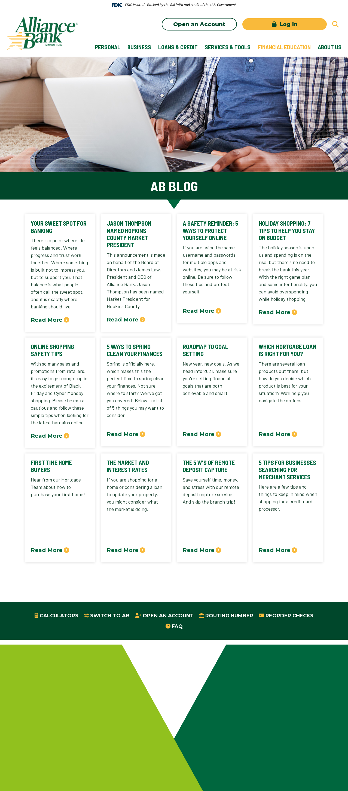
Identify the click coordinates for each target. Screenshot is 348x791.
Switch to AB (110, 616)
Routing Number (229, 616)
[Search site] (335, 24)
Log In (288, 24)
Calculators (59, 616)
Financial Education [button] (284, 47)
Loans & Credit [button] (178, 47)
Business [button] (139, 47)
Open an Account (199, 24)
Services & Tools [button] (228, 47)
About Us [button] (329, 47)
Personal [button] (107, 47)
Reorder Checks (289, 616)
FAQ (177, 626)
